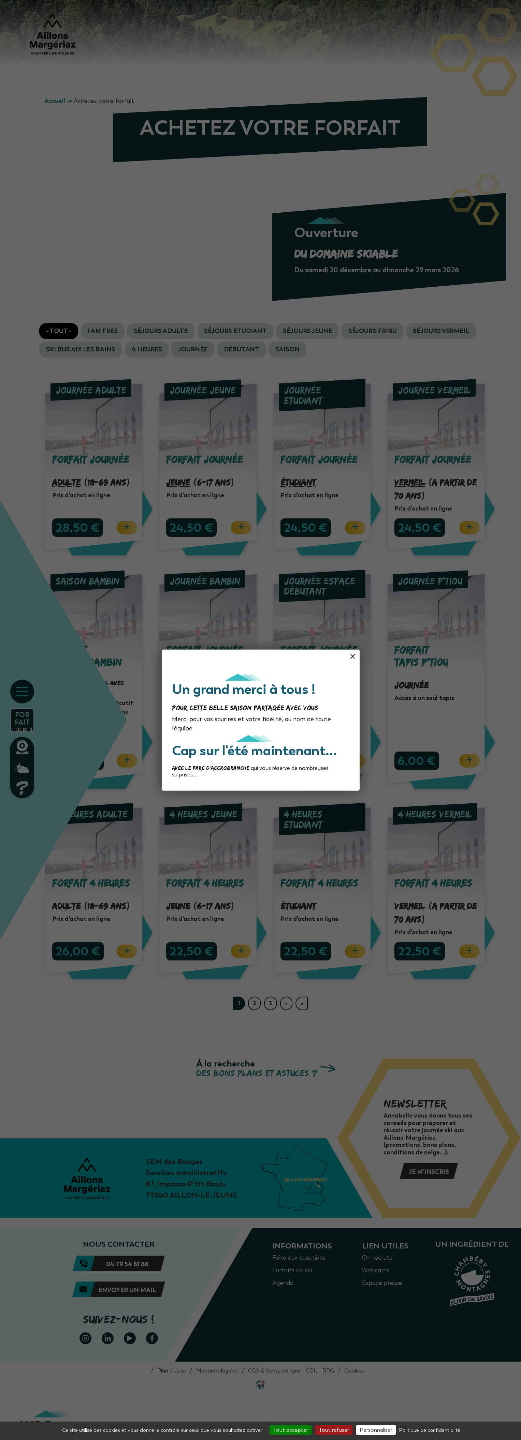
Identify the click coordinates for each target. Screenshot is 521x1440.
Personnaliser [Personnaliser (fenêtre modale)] (376, 1430)
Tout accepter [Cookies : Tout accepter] (290, 1430)
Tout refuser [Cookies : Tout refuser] (334, 1430)
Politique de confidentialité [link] (429, 1430)
